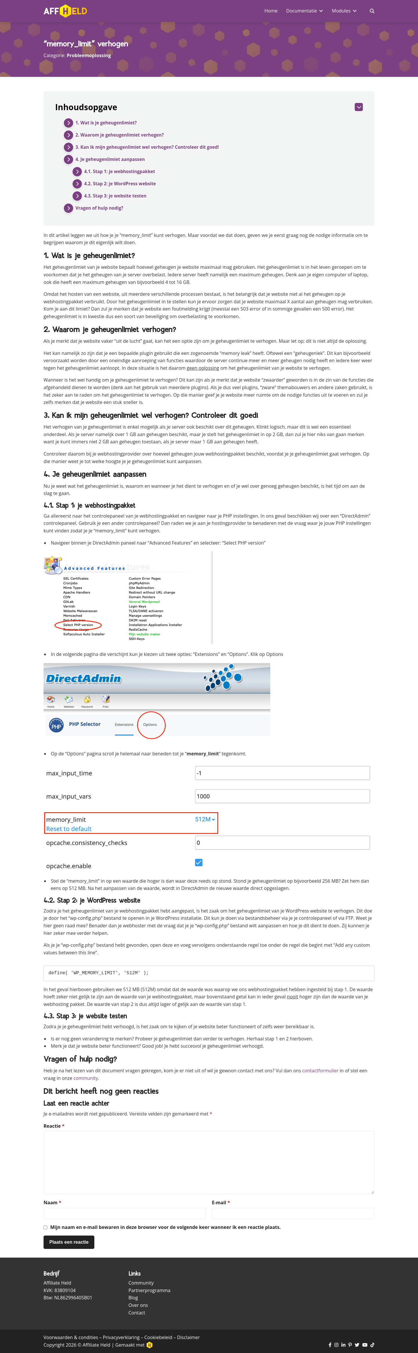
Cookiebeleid (158, 1337)
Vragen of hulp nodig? (100, 208)
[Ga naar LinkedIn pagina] (343, 1345)
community (85, 1078)
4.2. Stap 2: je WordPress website (122, 184)
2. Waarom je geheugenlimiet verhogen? (121, 135)
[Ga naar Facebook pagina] (330, 1345)
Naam (52, 1202)
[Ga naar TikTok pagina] (372, 1345)
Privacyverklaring (121, 1337)
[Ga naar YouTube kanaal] (364, 1345)
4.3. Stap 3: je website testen (117, 196)
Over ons (138, 1305)
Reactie (54, 1126)
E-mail (221, 1202)
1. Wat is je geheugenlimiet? (107, 123)
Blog (133, 1297)
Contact (137, 1313)
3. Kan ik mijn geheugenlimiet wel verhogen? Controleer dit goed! (150, 147)
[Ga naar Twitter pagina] (357, 1345)
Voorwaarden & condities (71, 1337)
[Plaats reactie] (69, 1242)
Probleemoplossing (89, 55)
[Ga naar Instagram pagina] (336, 1345)
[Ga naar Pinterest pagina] (350, 1345)
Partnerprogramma (150, 1290)
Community (141, 1283)
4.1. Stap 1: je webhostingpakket (121, 171)
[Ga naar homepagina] (65, 11)
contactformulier (320, 1070)
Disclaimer (188, 1337)
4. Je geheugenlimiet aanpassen (111, 159)
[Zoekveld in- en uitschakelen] (372, 11)
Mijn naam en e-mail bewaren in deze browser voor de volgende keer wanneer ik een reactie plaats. (165, 1227)
